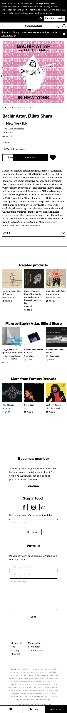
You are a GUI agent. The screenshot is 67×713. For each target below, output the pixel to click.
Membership (35, 643)
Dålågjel (28, 306)
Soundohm (33, 26)
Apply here (33, 485)
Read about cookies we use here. (38, 13)
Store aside (34, 646)
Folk (11, 136)
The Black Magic (53, 408)
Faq (13, 646)
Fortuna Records (16, 128)
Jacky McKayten (53, 405)
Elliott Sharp (40, 115)
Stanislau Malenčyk (55, 291)
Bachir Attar (14, 115)
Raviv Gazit (29, 405)
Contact (15, 653)
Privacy (15, 650)
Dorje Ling (7, 408)
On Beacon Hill (9, 297)
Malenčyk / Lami (53, 297)
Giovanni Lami (52, 294)
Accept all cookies (54, 18)
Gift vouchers (35, 650)
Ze (25, 408)
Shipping (16, 643)
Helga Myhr (29, 294)
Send (33, 616)
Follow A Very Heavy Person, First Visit (11, 357)
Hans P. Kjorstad (31, 291)
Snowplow (28, 356)
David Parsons (8, 405)
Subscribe (33, 532)
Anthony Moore (9, 291)
